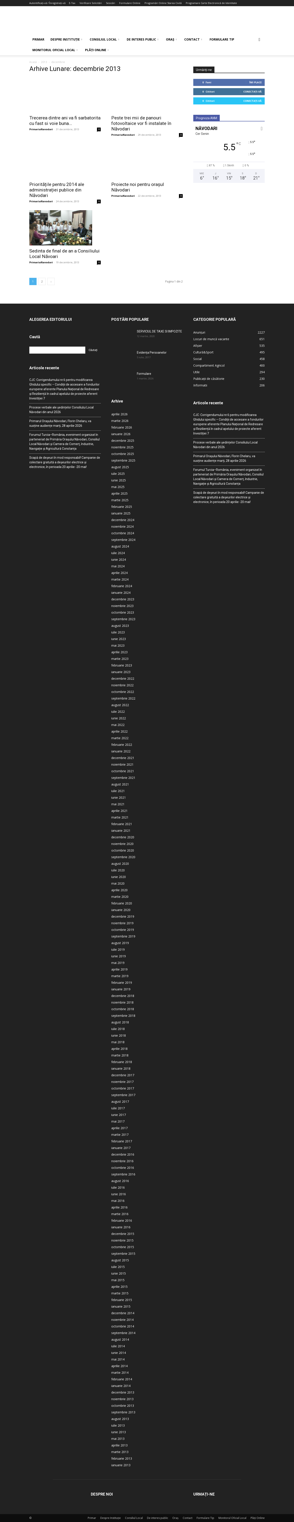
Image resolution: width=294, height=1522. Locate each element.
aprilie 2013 (119, 1445)
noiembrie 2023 (122, 606)
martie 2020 (119, 897)
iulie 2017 (118, 1108)
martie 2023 (119, 659)
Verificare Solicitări (91, 3)
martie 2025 (119, 500)
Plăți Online (96, 50)
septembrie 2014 (123, 1333)
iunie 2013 (118, 1432)
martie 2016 (119, 1214)
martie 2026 (119, 421)
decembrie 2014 (122, 1313)
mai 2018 (118, 1042)
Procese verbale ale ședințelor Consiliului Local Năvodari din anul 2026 (61, 410)
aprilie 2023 (119, 652)
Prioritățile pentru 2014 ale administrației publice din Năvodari (56, 190)
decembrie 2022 (122, 678)
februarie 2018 (121, 1062)
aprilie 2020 (119, 890)
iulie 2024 (118, 553)
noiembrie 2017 (122, 1082)
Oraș (171, 39)
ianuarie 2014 (120, 1386)
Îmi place (255, 82)
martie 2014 (119, 1372)
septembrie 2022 (123, 698)
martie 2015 (119, 1293)
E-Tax (72, 3)
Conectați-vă (252, 91)
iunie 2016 (118, 1194)
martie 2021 (119, 817)
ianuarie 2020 (120, 910)
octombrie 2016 (122, 1168)
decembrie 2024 (122, 520)
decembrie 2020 (122, 837)
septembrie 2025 (123, 460)
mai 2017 (118, 1121)
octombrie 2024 (122, 533)
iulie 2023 (118, 632)
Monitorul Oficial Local (54, 50)
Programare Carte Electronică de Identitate (211, 3)
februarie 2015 (121, 1300)
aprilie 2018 (119, 1049)
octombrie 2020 (122, 850)
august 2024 (120, 546)
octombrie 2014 (122, 1326)
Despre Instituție (66, 39)
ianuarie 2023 (120, 672)
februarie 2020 (121, 903)
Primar (38, 39)
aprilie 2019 (119, 969)
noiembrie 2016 (122, 1161)
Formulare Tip (222, 39)
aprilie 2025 (119, 493)
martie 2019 (119, 976)
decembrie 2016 (122, 1154)
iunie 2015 (118, 1273)
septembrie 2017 (123, 1095)
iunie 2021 (118, 797)
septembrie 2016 (123, 1174)
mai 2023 (118, 645)
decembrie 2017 (122, 1075)
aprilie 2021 (119, 811)
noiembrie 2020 (122, 844)
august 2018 (120, 1022)
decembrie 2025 (122, 440)
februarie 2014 (121, 1379)
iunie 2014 (118, 1353)
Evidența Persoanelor (152, 352)
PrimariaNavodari (41, 129)
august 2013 (120, 1419)
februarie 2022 (121, 744)
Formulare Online (129, 3)
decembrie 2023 (122, 599)
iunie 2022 (118, 718)
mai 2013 (118, 1439)
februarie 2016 (121, 1220)
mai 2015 (118, 1280)
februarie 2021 (121, 824)
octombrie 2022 (122, 692)
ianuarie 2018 (120, 1068)
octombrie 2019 (122, 930)
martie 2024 (119, 579)
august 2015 (120, 1260)
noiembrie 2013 (122, 1399)
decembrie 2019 (122, 916)
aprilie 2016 (119, 1207)
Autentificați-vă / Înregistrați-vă (47, 3)
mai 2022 (118, 725)
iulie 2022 (118, 711)
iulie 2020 (118, 870)
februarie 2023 (121, 665)
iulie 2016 (118, 1187)
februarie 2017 (121, 1141)
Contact (193, 39)
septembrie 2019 (123, 936)
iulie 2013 (118, 1425)
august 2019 (120, 943)
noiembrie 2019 (122, 923)
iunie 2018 (118, 1035)
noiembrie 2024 (122, 526)
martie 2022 (119, 738)
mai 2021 (118, 804)
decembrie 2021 (122, 758)
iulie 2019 (118, 949)
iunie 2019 (118, 956)
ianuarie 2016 (120, 1227)
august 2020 (120, 863)
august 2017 (120, 1101)
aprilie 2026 (119, 414)
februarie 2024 (121, 586)
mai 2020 (118, 883)
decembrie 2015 (122, 1234)
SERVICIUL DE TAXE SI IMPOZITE (159, 331)
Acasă (33, 62)
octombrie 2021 (122, 771)
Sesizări (110, 3)
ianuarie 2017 (120, 1148)
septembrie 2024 (123, 540)
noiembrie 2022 (122, 685)
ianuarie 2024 (120, 592)
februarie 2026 (121, 427)
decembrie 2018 (122, 996)
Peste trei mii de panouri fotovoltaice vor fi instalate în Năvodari (141, 123)
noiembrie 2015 (122, 1240)
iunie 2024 (118, 559)
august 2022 (120, 705)
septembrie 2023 (123, 619)
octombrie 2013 (122, 1405)
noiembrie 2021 (122, 764)
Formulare (144, 373)
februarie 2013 (121, 1458)
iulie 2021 (118, 791)
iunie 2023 (118, 639)
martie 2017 (119, 1134)
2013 (44, 62)
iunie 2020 (118, 877)
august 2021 (120, 784)
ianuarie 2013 (120, 1465)
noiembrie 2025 (122, 447)
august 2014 (120, 1339)
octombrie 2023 (122, 612)
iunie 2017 (118, 1115)
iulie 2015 (118, 1267)
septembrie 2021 (123, 778)
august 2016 (120, 1181)
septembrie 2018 (123, 1015)
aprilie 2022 (119, 731)
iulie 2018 (118, 1029)
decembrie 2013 (122, 1392)
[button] (259, 40)
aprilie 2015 (119, 1286)
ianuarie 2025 (120, 513)
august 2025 (120, 467)
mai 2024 (118, 566)
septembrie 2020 (123, 857)
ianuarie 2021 (120, 830)
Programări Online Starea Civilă (163, 3)
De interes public (142, 39)
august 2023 (120, 626)
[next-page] (51, 281)
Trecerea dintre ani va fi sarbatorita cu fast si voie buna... (64, 120)
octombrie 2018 (122, 1009)
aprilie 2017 (119, 1128)
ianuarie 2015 (120, 1306)
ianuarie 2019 (120, 989)
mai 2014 (118, 1359)
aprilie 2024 (119, 573)
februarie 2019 (121, 982)
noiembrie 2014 (122, 1320)
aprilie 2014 (119, 1366)
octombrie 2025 (122, 454)
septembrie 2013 (123, 1412)
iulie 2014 (118, 1346)
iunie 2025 (118, 480)
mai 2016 (118, 1201)
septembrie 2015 (123, 1253)
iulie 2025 (118, 473)
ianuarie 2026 (120, 434)
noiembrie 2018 (122, 1002)
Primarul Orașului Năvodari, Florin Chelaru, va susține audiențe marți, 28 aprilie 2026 (60, 423)
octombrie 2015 (122, 1247)
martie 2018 (119, 1055)
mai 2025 (118, 487)
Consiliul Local (104, 39)
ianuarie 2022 (120, 751)
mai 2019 (118, 963)
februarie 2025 (121, 507)
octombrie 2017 (122, 1088)
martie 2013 (119, 1452)
